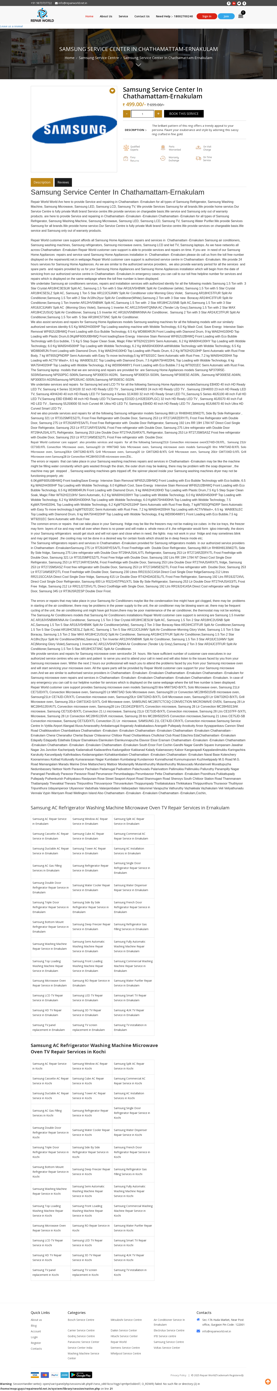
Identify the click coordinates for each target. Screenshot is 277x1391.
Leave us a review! (11, 26)
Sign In (206, 16)
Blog (34, 1325)
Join (226, 16)
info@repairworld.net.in (71, 3)
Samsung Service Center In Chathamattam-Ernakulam (167, 57)
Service (123, 16)
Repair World (119, 1342)
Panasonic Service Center (83, 1342)
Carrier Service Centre (81, 1330)
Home (89, 16)
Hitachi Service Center (124, 1336)
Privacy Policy (178, 1375)
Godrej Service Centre (81, 1336)
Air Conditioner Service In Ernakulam (169, 1322)
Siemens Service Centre (125, 1347)
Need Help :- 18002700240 (174, 16)
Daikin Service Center (124, 1330)
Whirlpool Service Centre (126, 1353)
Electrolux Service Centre (169, 1330)
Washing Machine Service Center (83, 1356)
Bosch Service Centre (81, 1320)
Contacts (36, 1348)
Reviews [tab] (63, 182)
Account (36, 1331)
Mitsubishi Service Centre (126, 1320)
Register (36, 1343)
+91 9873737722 (41, 3)
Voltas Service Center (167, 1347)
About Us (106, 16)
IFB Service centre (165, 1336)
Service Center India (80, 1347)
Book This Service (184, 114)
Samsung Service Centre (99, 57)
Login (34, 1337)
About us (36, 1320)
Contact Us (141, 16)
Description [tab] (42, 182)
